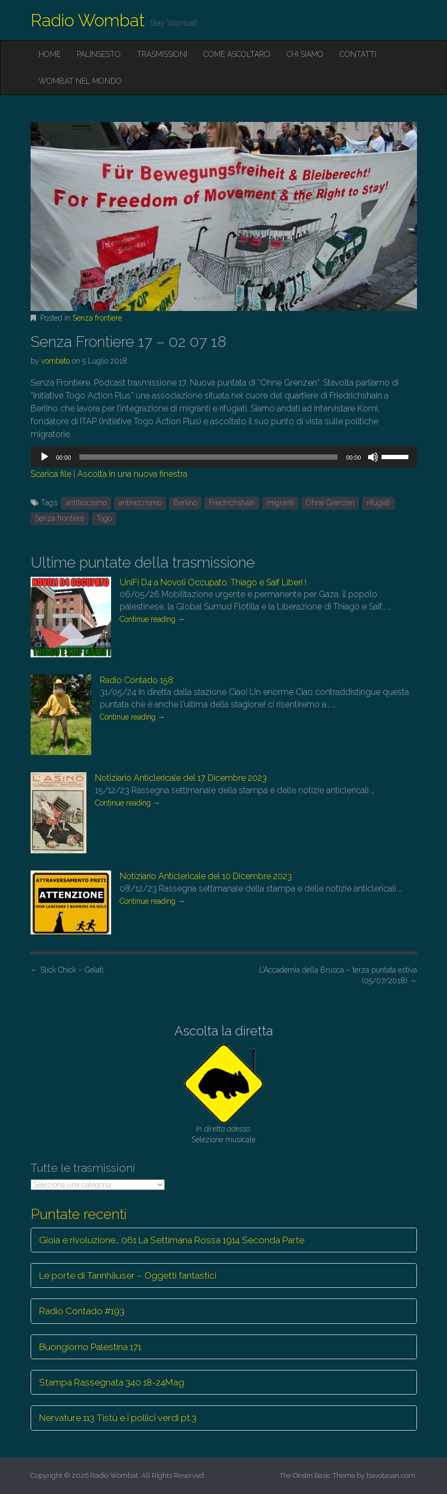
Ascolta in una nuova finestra (132, 474)
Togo (104, 518)
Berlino (185, 502)
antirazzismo (140, 502)
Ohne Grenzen (330, 502)
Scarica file (51, 474)
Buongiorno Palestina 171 (90, 1346)
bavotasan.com (391, 1475)
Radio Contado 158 (136, 680)
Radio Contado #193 (81, 1311)
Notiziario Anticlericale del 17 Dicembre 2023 (181, 778)
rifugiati (379, 502)
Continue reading (152, 619)
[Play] (44, 457)
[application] (224, 457)
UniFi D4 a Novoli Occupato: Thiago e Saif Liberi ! (213, 582)
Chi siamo (305, 54)
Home (50, 54)
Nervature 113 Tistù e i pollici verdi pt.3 (117, 1417)
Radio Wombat (88, 20)
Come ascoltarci (236, 54)
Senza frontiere (97, 318)
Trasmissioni (162, 54)
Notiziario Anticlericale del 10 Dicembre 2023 (206, 876)
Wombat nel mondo (80, 81)
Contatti (358, 54)
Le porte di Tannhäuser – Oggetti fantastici (127, 1275)
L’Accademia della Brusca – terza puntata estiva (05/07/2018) (338, 975)
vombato (55, 361)
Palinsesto (99, 54)
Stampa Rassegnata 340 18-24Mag (111, 1382)
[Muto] (373, 457)
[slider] (208, 457)
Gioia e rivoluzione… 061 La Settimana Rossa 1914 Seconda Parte (171, 1240)
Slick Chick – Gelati (67, 970)
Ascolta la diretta (223, 1031)
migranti (280, 502)
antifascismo (86, 502)
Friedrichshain (232, 502)
